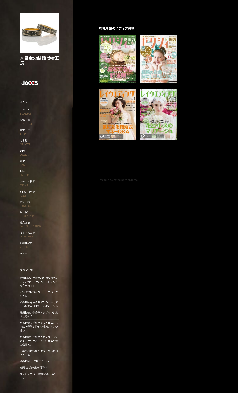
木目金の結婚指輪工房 (39, 60)
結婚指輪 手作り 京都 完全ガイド (39, 361)
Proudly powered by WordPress (118, 180)
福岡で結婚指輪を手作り (34, 367)
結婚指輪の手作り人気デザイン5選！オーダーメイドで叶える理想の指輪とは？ (39, 340)
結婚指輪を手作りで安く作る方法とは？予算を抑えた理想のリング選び (39, 326)
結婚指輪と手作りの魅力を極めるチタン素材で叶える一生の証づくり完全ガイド (39, 281)
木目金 (23, 253)
